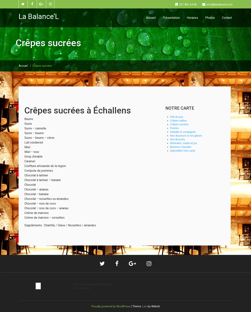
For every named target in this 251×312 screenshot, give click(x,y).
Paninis (174, 128)
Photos (210, 18)
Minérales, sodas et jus (183, 143)
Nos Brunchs (177, 139)
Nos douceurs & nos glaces (186, 135)
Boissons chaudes (180, 146)
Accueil (151, 18)
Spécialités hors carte (182, 150)
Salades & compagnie (183, 131)
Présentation (171, 18)
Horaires (192, 18)
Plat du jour (176, 116)
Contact (227, 18)
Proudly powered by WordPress (110, 306)
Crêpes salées (178, 120)
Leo (144, 306)
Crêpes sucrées (42, 65)
